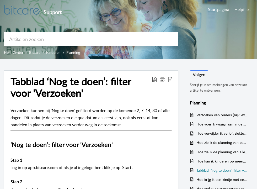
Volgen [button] (199, 74)
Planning (73, 52)
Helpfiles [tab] (242, 9)
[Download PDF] (154, 79)
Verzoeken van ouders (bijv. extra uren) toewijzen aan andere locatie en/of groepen (222, 114)
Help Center (13, 52)
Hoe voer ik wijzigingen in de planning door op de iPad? (222, 124)
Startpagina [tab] (218, 9)
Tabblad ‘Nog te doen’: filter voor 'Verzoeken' (70, 87)
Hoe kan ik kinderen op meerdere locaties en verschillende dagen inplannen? (222, 161)
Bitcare (34, 52)
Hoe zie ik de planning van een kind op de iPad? (222, 142)
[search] (91, 39)
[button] (162, 79)
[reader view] (170, 79)
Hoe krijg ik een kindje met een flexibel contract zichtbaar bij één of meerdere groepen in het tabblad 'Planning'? (222, 179)
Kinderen (53, 52)
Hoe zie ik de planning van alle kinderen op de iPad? (222, 151)
